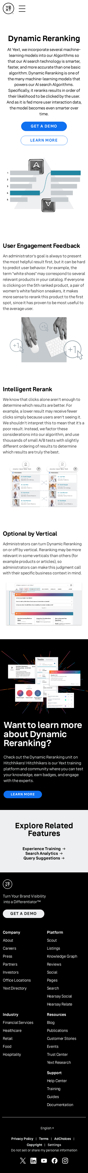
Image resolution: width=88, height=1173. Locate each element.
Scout (52, 940)
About (8, 940)
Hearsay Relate (60, 1004)
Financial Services (18, 1022)
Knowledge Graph (62, 956)
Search (53, 988)
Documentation (60, 1105)
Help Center (57, 1081)
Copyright (34, 1145)
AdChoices (62, 1139)
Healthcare (12, 1030)
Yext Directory (15, 988)
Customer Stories (61, 1038)
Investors (11, 972)
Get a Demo (44, 126)
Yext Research (59, 1062)
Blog (51, 1022)
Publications (57, 1030)
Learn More (44, 140)
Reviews (54, 964)
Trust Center (57, 1054)
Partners (10, 964)
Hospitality (12, 1054)
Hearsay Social (59, 996)
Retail (7, 1038)
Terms (44, 1139)
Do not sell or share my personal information (44, 1150)
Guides (53, 1097)
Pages (52, 980)
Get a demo (23, 913)
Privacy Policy (22, 1139)
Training (54, 1089)
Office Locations (17, 980)
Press (7, 956)
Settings (54, 1145)
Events (52, 1046)
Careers (9, 948)
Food (7, 1046)
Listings (53, 948)
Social (52, 972)
